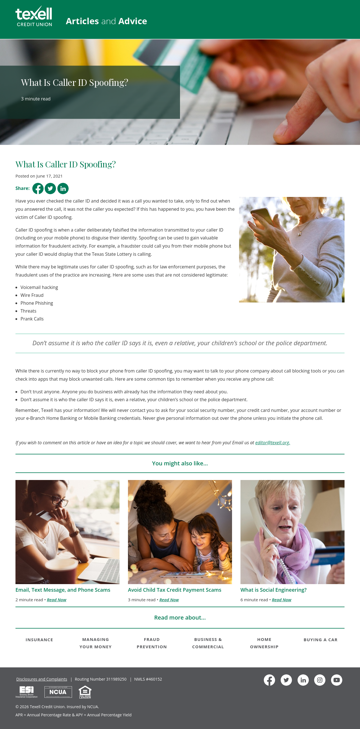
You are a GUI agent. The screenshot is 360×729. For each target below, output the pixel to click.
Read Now (56, 599)
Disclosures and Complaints (41, 679)
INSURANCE (39, 639)
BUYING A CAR (320, 639)
